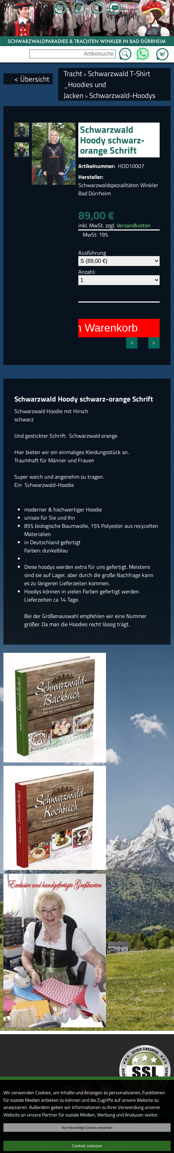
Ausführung (92, 253)
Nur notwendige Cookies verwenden (87, 1127)
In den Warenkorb (94, 328)
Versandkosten (134, 225)
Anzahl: (86, 272)
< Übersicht (31, 78)
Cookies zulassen (87, 1145)
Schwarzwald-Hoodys (122, 95)
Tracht (73, 73)
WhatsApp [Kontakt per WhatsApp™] (143, 52)
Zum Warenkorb (162, 50)
